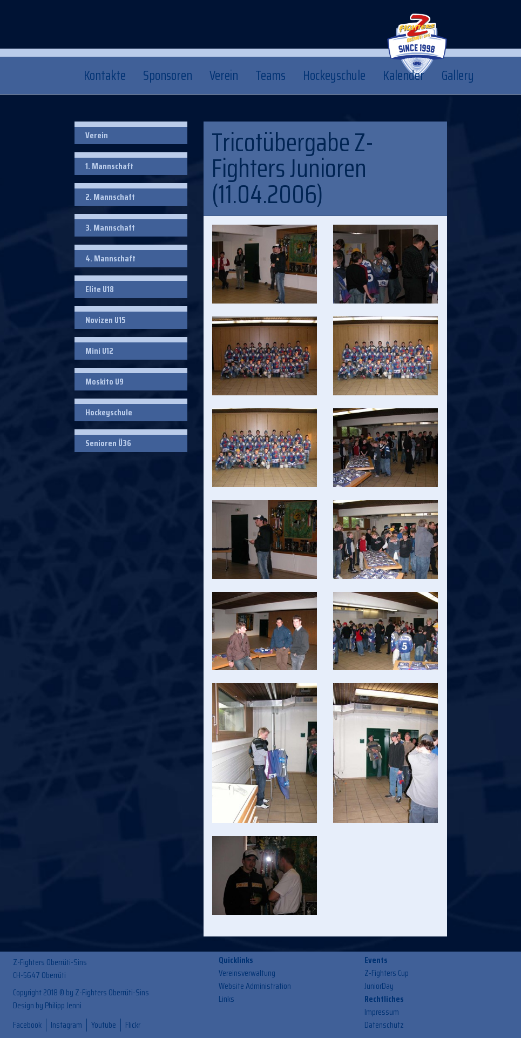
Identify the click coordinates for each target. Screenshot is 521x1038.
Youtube (103, 1025)
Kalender (403, 75)
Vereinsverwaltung (247, 973)
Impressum (381, 1012)
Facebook (27, 1025)
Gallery (458, 75)
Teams (270, 75)
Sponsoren (167, 75)
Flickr (132, 1025)
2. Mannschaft (110, 197)
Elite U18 (99, 289)
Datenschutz (384, 1025)
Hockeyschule (334, 75)
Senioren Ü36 (108, 443)
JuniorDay (379, 986)
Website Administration (255, 986)
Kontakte (105, 75)
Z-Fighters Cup (386, 973)
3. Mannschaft (110, 227)
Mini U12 (99, 351)
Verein (223, 75)
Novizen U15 (105, 320)
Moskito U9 (104, 381)
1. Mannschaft (109, 166)
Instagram (66, 1025)
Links (226, 999)
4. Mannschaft (110, 258)
